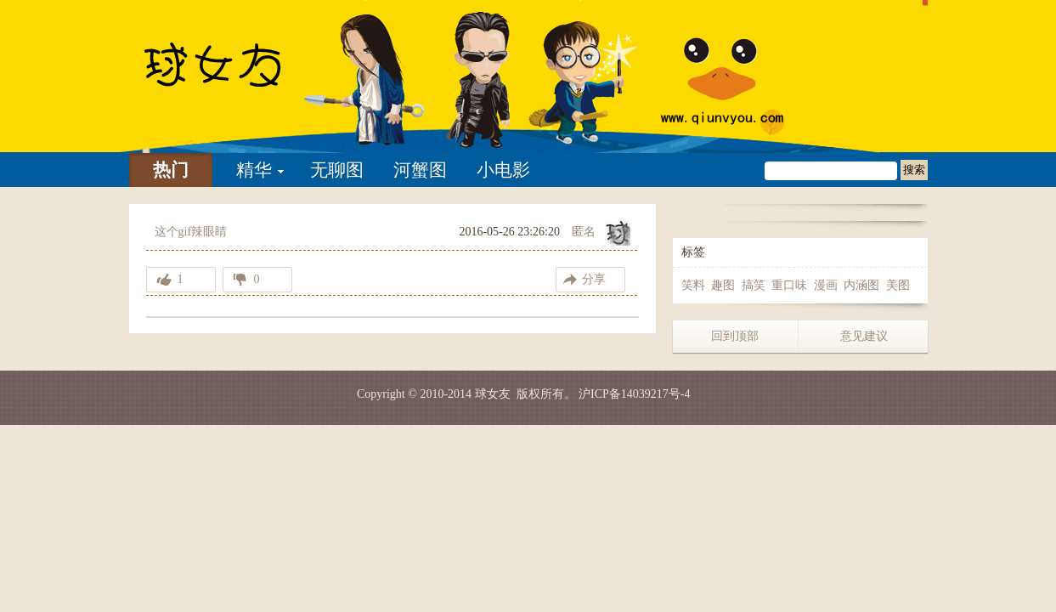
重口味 (789, 285)
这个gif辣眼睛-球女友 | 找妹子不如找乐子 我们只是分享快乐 (235, 76)
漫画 (826, 285)
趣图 (723, 285)
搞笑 (753, 285)
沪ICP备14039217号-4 (634, 394)
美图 (898, 285)
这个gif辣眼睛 (191, 231)
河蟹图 (420, 170)
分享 (594, 279)
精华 (254, 170)
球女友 (493, 394)
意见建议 (864, 336)
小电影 (503, 170)
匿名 (584, 231)
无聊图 (337, 170)
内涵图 (861, 285)
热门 (171, 170)
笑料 (693, 285)
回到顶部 (735, 336)
